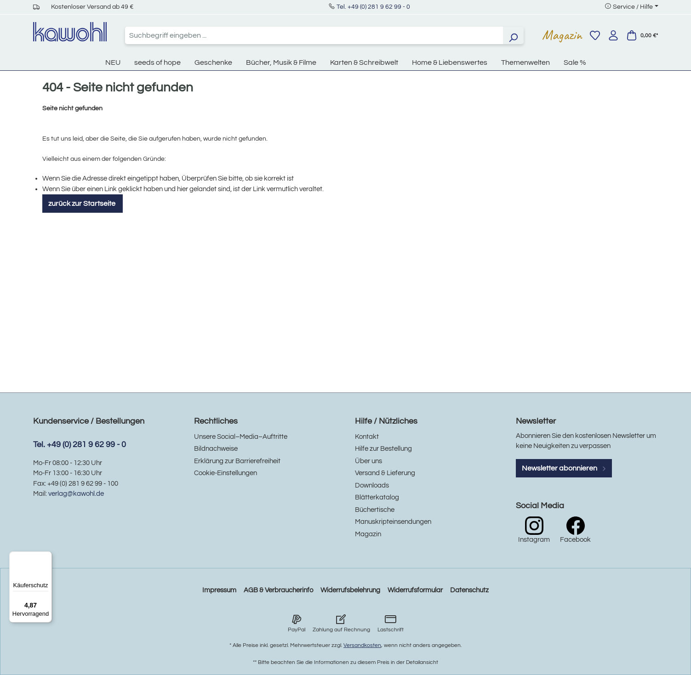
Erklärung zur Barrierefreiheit (237, 461)
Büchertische (374, 509)
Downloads (372, 485)
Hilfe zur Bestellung (383, 448)
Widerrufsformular (415, 590)
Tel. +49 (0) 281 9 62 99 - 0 (373, 7)
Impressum (219, 590)
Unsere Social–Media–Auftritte (240, 436)
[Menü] (46, 556)
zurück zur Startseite (82, 203)
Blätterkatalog (377, 497)
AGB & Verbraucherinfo (278, 590)
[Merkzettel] (594, 35)
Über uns (368, 461)
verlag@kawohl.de (76, 493)
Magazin (562, 35)
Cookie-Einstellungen (225, 473)
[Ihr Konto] (613, 35)
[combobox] (314, 35)
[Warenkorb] (642, 35)
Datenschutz (469, 590)
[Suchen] (513, 35)
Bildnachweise (216, 448)
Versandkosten (362, 645)
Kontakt (367, 436)
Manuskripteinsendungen (393, 521)
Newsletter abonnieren (564, 468)
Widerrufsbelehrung (350, 590)
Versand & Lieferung (385, 473)
